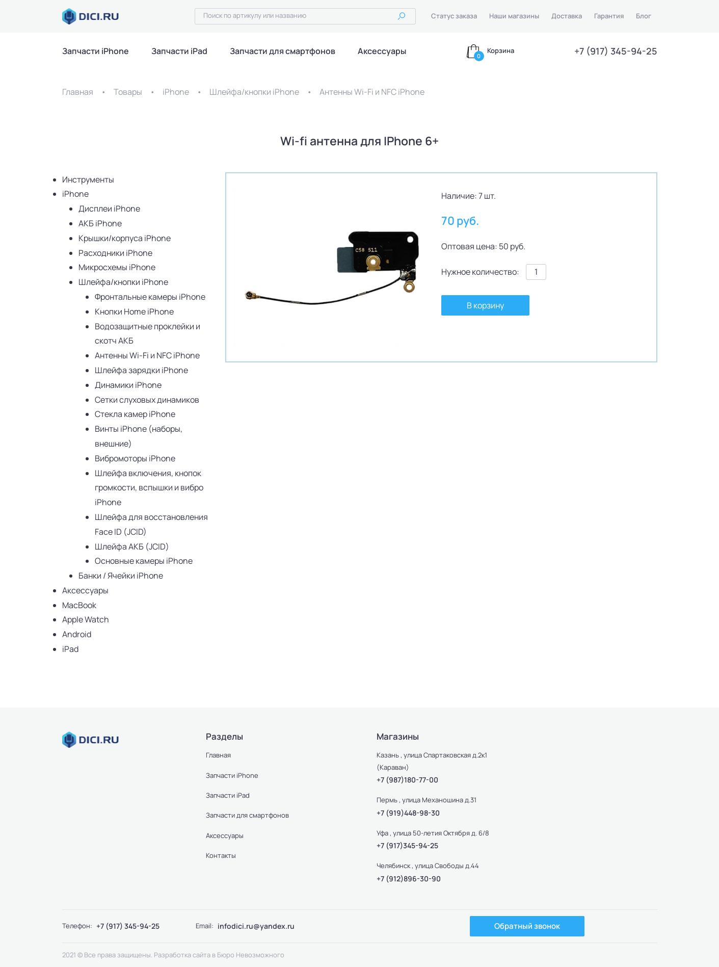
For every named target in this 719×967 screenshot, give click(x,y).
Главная (77, 91)
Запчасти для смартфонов (282, 51)
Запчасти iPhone (95, 51)
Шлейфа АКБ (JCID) (132, 546)
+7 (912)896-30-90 (409, 878)
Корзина (500, 50)
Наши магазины (514, 15)
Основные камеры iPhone (144, 560)
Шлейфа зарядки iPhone (141, 370)
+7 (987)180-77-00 (407, 780)
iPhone (176, 91)
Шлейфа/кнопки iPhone (254, 91)
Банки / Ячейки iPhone (120, 575)
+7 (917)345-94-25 (407, 845)
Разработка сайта (182, 954)
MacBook (79, 605)
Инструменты (88, 179)
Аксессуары (382, 51)
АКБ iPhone (100, 223)
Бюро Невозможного (250, 954)
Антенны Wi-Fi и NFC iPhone (371, 91)
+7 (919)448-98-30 (408, 813)
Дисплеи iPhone (109, 208)
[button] (422, 198)
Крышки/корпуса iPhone (124, 238)
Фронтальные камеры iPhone (150, 296)
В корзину (485, 305)
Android (76, 634)
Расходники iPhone (115, 252)
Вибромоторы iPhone (135, 458)
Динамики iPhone (128, 384)
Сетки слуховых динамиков (147, 399)
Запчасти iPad (179, 51)
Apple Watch (85, 619)
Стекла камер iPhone (135, 414)
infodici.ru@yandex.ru (256, 926)
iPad (70, 649)
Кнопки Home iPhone (134, 311)
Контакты (221, 855)
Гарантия (609, 15)
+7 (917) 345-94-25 (615, 51)
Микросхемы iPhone (116, 267)
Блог (643, 15)
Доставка (566, 15)
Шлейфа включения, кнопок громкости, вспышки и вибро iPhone (149, 487)
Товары (128, 91)
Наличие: (459, 195)
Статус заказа (454, 15)
